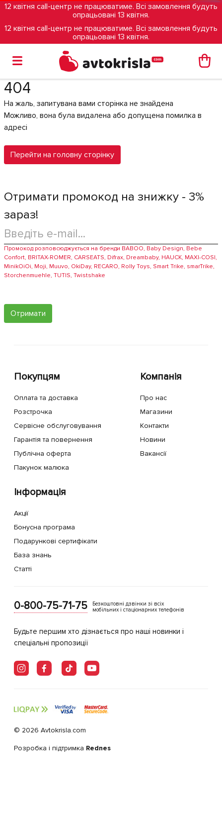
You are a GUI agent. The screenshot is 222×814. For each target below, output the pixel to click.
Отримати (28, 313)
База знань (33, 555)
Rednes (98, 748)
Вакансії (153, 453)
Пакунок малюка (41, 467)
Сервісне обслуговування (57, 425)
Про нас (153, 398)
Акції (21, 513)
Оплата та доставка (46, 398)
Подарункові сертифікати (55, 541)
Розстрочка (33, 411)
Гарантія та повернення (53, 439)
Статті (23, 569)
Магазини (156, 411)
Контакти (154, 425)
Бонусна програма (44, 527)
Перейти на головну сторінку (62, 155)
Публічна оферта (42, 453)
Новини (152, 439)
